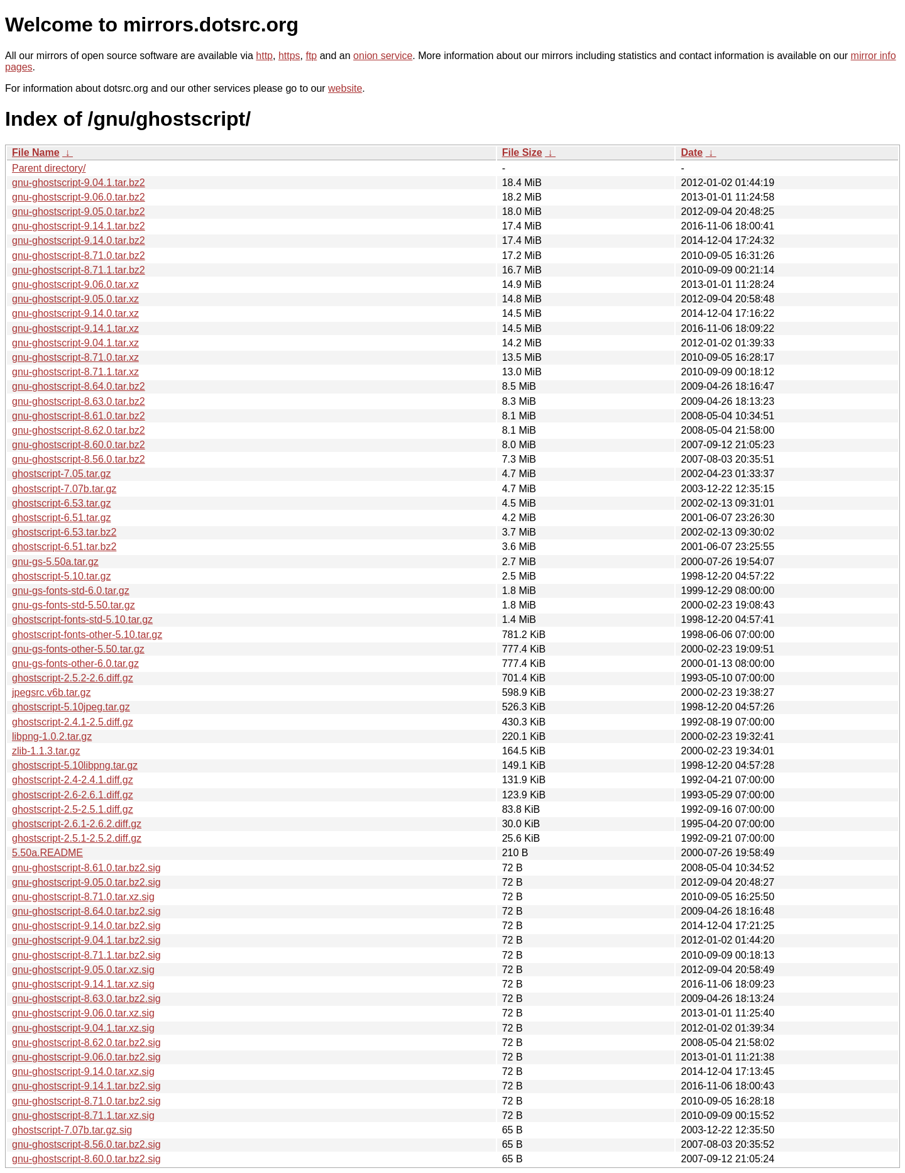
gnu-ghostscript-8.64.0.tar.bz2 (78, 386)
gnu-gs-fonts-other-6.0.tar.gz (75, 663)
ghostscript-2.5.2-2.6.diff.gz (72, 678)
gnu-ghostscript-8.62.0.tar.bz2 (78, 430)
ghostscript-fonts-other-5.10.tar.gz (87, 634)
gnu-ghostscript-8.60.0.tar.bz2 (78, 444)
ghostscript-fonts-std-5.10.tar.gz (82, 619)
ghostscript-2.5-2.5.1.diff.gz (72, 809)
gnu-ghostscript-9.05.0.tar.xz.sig (83, 969)
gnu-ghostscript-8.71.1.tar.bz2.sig (86, 955)
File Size (522, 152)
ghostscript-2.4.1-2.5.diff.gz (72, 722)
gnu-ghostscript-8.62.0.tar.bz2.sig (86, 1042)
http (264, 55)
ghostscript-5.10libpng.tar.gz (75, 765)
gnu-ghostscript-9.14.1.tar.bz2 (78, 226)
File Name (36, 152)
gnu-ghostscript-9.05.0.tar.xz (75, 299)
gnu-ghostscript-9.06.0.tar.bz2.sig (86, 1057)
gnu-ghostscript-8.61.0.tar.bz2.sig (86, 867)
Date (692, 152)
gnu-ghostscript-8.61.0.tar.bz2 (78, 415)
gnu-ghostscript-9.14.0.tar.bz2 (78, 240)
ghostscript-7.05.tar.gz (61, 473)
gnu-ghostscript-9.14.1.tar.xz (75, 328)
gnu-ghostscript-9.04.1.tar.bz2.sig (86, 940)
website (345, 88)
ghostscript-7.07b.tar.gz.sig (72, 1130)
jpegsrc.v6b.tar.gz (51, 692)
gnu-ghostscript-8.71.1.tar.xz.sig (83, 1115)
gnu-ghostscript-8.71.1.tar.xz (75, 371)
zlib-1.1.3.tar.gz (46, 751)
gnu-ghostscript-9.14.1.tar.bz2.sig (86, 1086)
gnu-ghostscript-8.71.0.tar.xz (75, 357)
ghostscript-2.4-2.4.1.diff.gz (72, 779)
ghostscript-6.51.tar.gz (61, 517)
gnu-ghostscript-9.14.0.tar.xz (75, 313)
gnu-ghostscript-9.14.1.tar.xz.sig (83, 984)
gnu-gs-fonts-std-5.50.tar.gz (73, 605)
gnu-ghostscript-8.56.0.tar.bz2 (78, 459)
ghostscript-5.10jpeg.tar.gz (71, 707)
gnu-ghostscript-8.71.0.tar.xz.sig (83, 896)
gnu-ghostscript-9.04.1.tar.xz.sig (83, 1028)
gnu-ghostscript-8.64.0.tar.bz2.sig (86, 911)
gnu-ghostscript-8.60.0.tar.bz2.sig (86, 1159)
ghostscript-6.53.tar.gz (61, 503)
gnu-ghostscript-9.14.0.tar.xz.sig (83, 1071)
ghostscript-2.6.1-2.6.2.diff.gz (76, 823)
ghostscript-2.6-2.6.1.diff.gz (72, 795)
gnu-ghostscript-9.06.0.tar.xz (75, 284)
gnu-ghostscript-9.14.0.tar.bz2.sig (86, 925)
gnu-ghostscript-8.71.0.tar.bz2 (78, 255)
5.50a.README (47, 852)
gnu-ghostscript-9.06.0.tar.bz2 (78, 197)
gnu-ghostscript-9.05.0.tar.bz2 (78, 211)
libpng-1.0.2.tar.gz (52, 736)
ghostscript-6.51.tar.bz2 (64, 546)
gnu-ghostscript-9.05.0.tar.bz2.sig (86, 882)
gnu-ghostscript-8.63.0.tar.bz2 (78, 401)
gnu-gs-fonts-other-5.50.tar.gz (78, 649)
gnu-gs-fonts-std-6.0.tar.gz (70, 590)
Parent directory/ (48, 168)
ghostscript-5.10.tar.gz (61, 576)
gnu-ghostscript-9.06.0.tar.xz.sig (83, 1013)
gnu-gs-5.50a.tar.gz (55, 561)
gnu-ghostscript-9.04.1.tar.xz (75, 343)
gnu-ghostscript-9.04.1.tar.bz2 (78, 182)
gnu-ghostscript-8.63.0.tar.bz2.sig (86, 998)
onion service (382, 55)
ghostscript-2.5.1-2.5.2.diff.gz (76, 838)
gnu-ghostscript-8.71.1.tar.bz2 (78, 270)
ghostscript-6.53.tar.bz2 (64, 532)
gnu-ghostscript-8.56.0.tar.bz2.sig (86, 1144)
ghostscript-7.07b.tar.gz (64, 488)
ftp (311, 55)
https (289, 55)
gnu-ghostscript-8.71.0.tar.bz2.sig (86, 1101)
